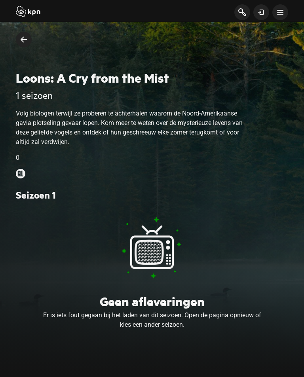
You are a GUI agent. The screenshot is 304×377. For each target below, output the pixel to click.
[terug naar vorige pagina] (24, 39)
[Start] (28, 12)
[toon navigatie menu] (280, 12)
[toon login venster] (261, 12)
